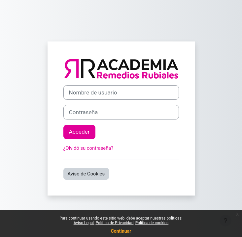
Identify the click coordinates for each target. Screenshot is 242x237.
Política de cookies (152, 223)
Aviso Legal (84, 223)
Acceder (79, 131)
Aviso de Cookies (86, 174)
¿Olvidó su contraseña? (88, 148)
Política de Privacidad (114, 223)
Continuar (121, 231)
